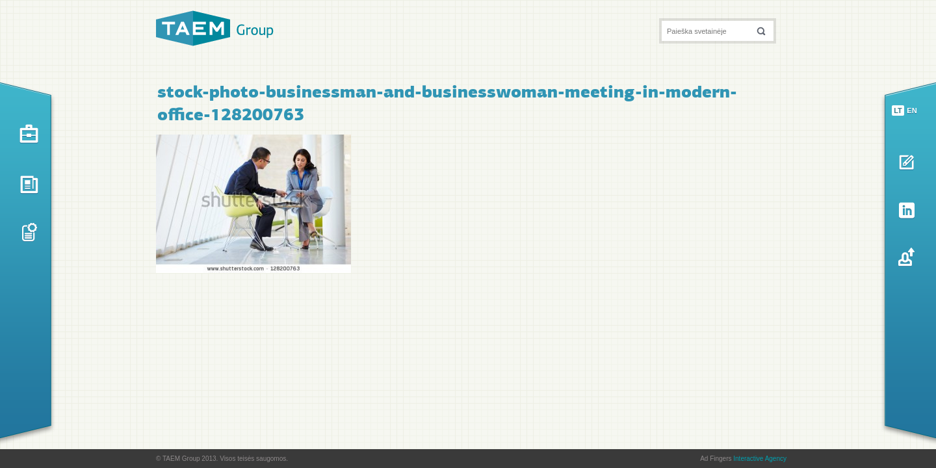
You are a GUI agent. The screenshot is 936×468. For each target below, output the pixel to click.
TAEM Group (215, 28)
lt (898, 110)
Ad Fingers (743, 458)
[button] (761, 31)
